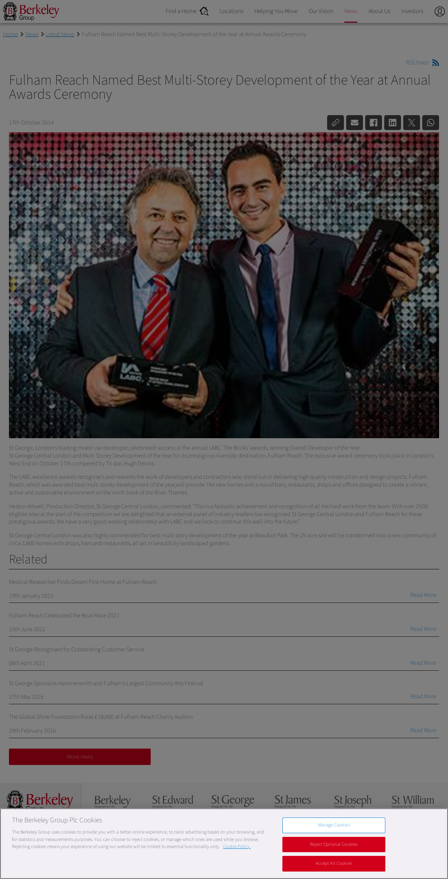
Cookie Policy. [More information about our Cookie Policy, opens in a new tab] (237, 846)
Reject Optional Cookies (333, 844)
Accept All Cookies (334, 863)
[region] (224, 843)
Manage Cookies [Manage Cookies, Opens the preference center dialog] (334, 825)
